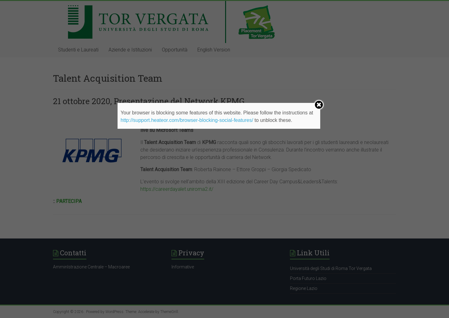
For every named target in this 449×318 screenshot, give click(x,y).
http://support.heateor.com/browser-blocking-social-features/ (187, 120)
